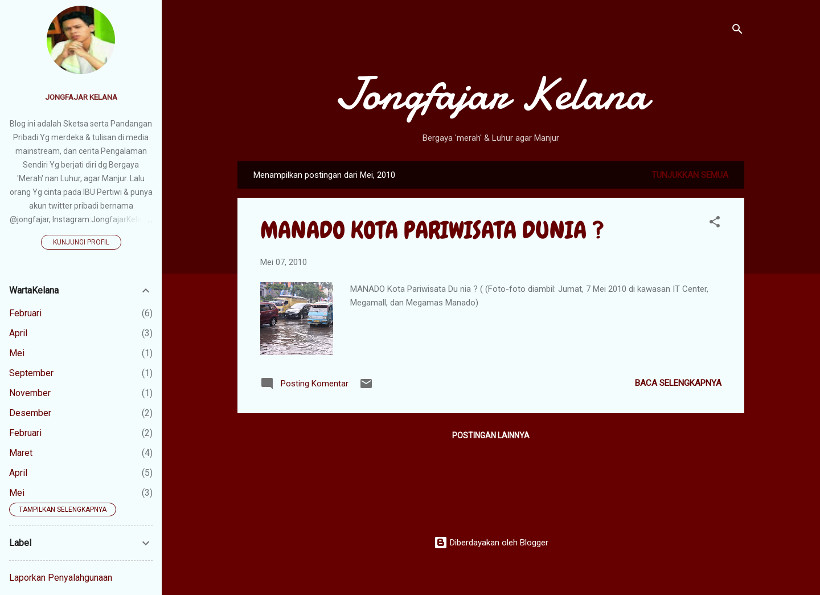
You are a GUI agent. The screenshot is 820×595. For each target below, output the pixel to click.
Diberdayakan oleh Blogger (491, 542)
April (18, 333)
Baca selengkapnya (678, 383)
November (30, 393)
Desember (30, 412)
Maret (20, 452)
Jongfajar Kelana (491, 94)
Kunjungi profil (81, 242)
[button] (714, 224)
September (31, 373)
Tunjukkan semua (689, 175)
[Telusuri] (737, 31)
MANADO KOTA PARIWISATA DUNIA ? (432, 230)
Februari (25, 313)
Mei (16, 353)
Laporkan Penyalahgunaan (60, 577)
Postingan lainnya (491, 435)
